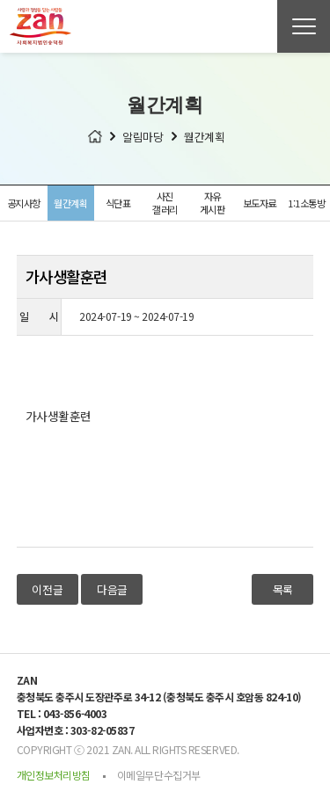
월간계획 (70, 203)
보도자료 (259, 203)
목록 (283, 589)
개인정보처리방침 (54, 774)
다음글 (112, 589)
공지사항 (23, 203)
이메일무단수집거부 (159, 774)
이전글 (47, 589)
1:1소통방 (306, 203)
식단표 (118, 203)
